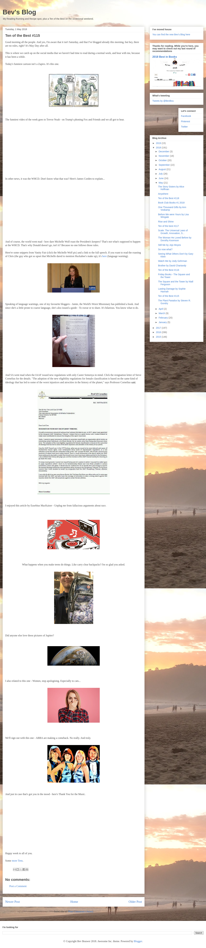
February (163, 317)
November (164, 156)
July (161, 173)
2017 (159, 328)
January (163, 322)
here (104, 256)
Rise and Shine (166, 221)
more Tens (17, 860)
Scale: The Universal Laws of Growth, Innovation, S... (173, 232)
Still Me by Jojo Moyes (169, 245)
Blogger (138, 941)
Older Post (135, 901)
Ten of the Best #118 (168, 198)
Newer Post (12, 901)
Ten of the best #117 (168, 226)
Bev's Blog (19, 12)
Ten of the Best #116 (168, 270)
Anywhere (163, 194)
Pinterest (185, 121)
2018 (159, 147)
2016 (159, 332)
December (164, 151)
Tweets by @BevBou (163, 101)
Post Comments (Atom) (80, 911)
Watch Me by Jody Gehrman (172, 261)
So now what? (165, 249)
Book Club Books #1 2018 (171, 202)
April (161, 309)
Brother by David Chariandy (172, 265)
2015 (159, 337)
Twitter (184, 126)
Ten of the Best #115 (168, 296)
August (162, 169)
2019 (159, 143)
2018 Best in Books (164, 56)
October (163, 160)
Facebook (186, 116)
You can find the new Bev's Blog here (171, 34)
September (164, 165)
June (161, 178)
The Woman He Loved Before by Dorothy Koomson (174, 239)
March (162, 313)
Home (74, 901)
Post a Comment (18, 886)
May (161, 182)
